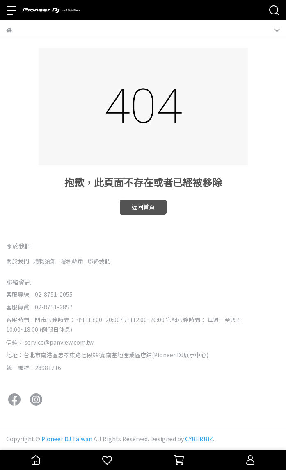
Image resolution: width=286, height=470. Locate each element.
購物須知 (44, 261)
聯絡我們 (98, 261)
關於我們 (17, 261)
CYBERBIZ (199, 439)
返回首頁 (143, 207)
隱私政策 (71, 261)
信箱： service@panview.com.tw (50, 342)
